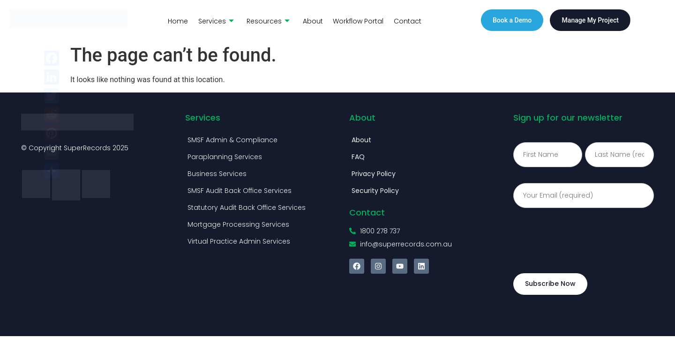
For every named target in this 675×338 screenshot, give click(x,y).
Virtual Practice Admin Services (239, 241)
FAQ (358, 156)
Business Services (217, 173)
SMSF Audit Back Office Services (240, 190)
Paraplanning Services (225, 156)
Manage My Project (590, 20)
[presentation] (584, 238)
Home (177, 20)
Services (214, 20)
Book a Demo (512, 20)
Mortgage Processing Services (238, 224)
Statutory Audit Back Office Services (247, 207)
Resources (265, 20)
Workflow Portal (354, 20)
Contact (403, 20)
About (310, 20)
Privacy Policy (374, 173)
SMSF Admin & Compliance (233, 140)
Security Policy (375, 190)
